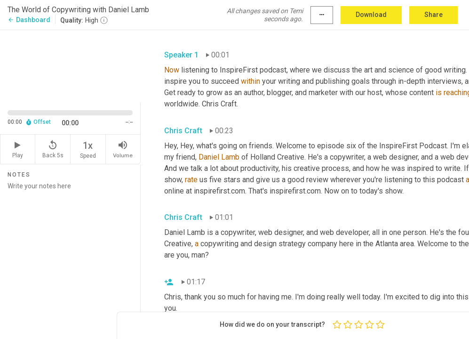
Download (371, 14)
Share (433, 14)
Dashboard (29, 20)
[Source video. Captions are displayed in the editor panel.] (70, 65)
